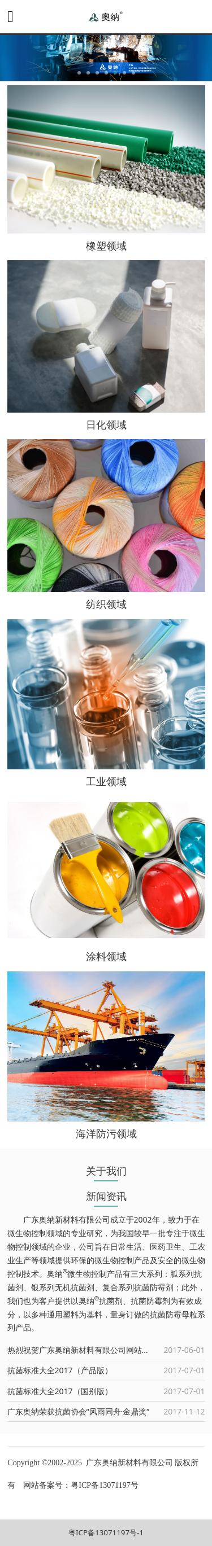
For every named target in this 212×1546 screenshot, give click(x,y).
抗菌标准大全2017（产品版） (60, 1370)
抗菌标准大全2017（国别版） (60, 1391)
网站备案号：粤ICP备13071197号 (80, 1485)
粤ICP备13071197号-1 (106, 1532)
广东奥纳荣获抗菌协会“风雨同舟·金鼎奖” (78, 1411)
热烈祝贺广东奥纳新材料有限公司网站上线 (82, 1349)
